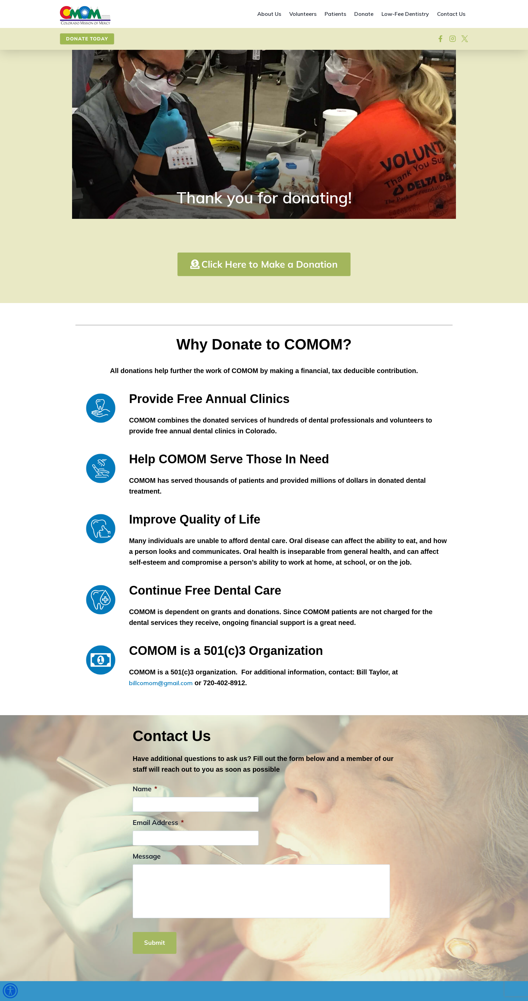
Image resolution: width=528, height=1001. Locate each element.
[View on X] (464, 38)
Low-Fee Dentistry (405, 13)
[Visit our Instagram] (452, 38)
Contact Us (451, 13)
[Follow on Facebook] (440, 38)
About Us (269, 13)
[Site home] (85, 15)
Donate (363, 13)
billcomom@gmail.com (163, 711)
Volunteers (303, 13)
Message (147, 884)
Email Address (158, 850)
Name (145, 817)
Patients (335, 13)
